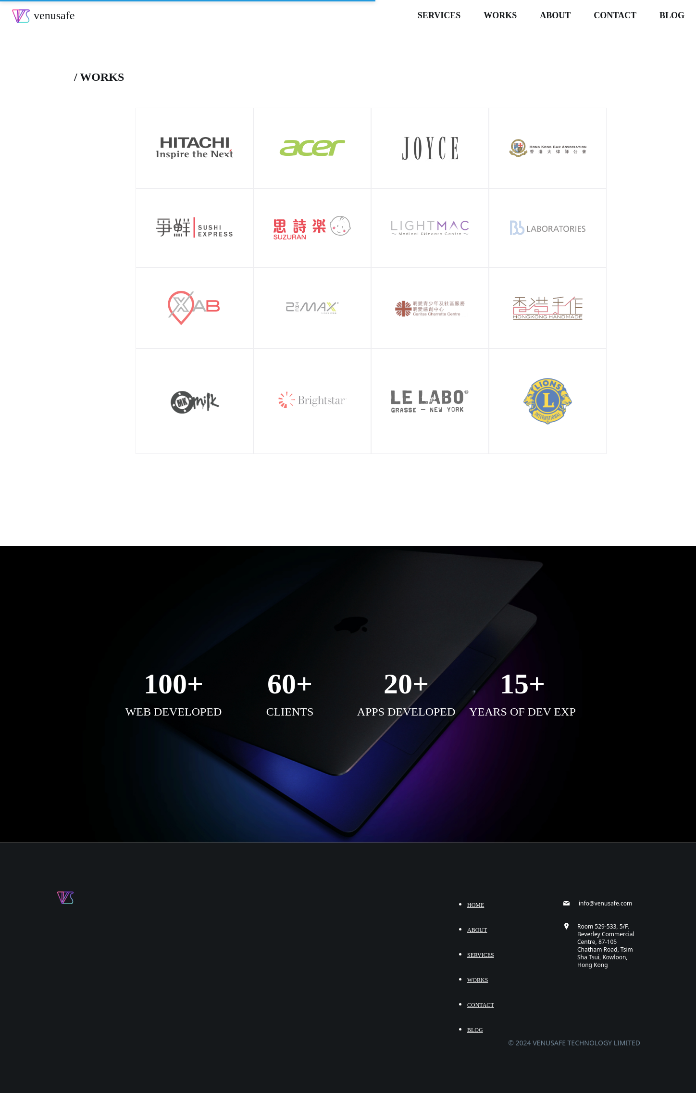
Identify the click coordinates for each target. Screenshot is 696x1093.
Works (500, 15)
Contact (615, 15)
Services (439, 15)
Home (475, 905)
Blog (671, 15)
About (555, 15)
